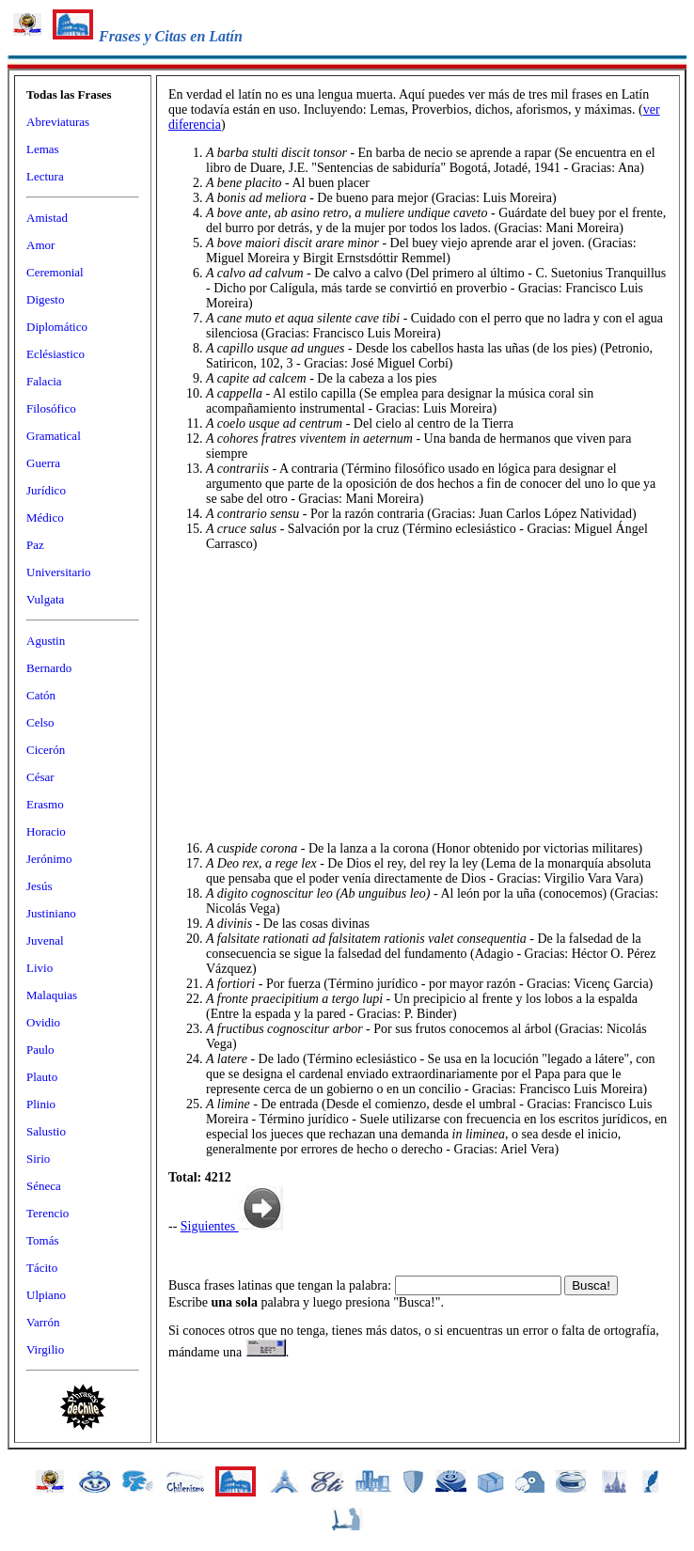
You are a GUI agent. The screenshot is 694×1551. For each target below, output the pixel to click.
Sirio (38, 1159)
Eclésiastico (55, 354)
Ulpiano (46, 1295)
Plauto (41, 1077)
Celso (40, 722)
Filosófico (51, 408)
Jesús (39, 886)
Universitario (58, 572)
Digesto (45, 299)
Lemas (42, 149)
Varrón (42, 1322)
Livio (39, 968)
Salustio (46, 1131)
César (40, 777)
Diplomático (56, 327)
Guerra (43, 463)
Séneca (43, 1186)
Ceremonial (55, 272)
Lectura (45, 176)
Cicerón (45, 750)
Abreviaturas (57, 122)
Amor (40, 245)
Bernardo (48, 668)
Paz (35, 545)
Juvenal (45, 940)
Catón (40, 695)
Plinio (40, 1104)
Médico (45, 517)
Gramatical (53, 436)
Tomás (42, 1240)
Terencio (47, 1213)
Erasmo (45, 804)
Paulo (40, 1049)
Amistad (47, 218)
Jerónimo (48, 859)
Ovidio (43, 1022)
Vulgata (45, 599)
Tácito (41, 1268)
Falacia (44, 381)
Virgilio (45, 1349)
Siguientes (232, 1226)
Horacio (46, 831)
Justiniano (51, 913)
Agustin (45, 641)
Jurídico (46, 490)
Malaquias (51, 995)
